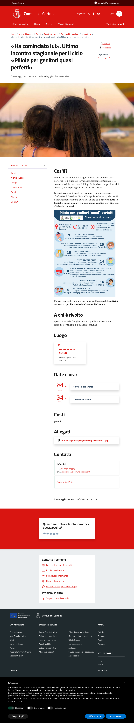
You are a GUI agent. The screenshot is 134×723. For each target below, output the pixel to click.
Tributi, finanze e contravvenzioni (75, 642)
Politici (12, 647)
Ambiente (73, 647)
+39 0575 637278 (67, 469)
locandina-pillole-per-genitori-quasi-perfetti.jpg (84, 440)
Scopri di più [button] (18, 716)
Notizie (101, 632)
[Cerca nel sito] (119, 14)
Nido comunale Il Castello (67, 351)
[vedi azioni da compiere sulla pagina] (105, 48)
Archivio (101, 643)
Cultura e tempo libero (48, 636)
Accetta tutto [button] (116, 716)
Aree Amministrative (18, 636)
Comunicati (102, 636)
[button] (125, 683)
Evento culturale (51, 34)
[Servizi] (49, 24)
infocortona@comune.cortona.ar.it (76, 472)
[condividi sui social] (104, 43)
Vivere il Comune (26, 34)
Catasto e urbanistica (47, 647)
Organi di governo (17, 632)
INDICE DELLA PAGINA (27, 165)
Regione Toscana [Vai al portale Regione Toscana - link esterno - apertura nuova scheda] (18, 3)
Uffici (12, 640)
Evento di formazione (70, 34)
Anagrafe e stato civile (48, 632)
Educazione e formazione (79, 632)
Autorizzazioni (74, 655)
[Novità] (37, 24)
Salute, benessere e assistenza (81, 651)
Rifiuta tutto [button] (95, 716)
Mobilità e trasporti (46, 651)
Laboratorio (86, 34)
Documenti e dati (16, 655)
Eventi (38, 34)
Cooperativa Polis (65, 482)
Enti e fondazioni (16, 643)
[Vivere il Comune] (66, 24)
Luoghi (100, 660)
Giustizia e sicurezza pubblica (80, 636)
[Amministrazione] (20, 24)
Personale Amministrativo (20, 651)
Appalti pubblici (45, 643)
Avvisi (100, 640)
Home (13, 34)
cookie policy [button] (69, 690)
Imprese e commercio (47, 640)
